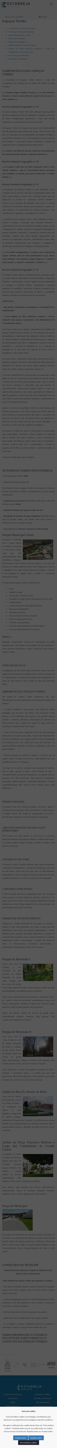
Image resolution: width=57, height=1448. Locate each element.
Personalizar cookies (28, 1442)
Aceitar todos (20, 1438)
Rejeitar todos (36, 1438)
